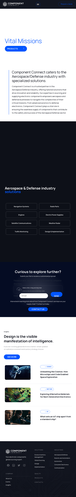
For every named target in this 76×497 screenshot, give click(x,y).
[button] (66, 4)
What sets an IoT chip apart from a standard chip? (55, 418)
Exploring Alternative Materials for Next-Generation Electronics (55, 395)
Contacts (39, 482)
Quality (38, 474)
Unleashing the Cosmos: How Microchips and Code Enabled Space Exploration (54, 374)
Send (56, 296)
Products (39, 478)
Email (16, 296)
